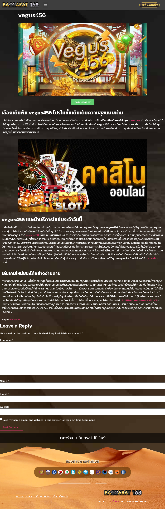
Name (4, 381)
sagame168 (32, 235)
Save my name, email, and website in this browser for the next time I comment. (49, 420)
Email (4, 394)
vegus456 (14, 319)
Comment (7, 340)
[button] (45, 5)
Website (4, 407)
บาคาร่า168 (134, 120)
